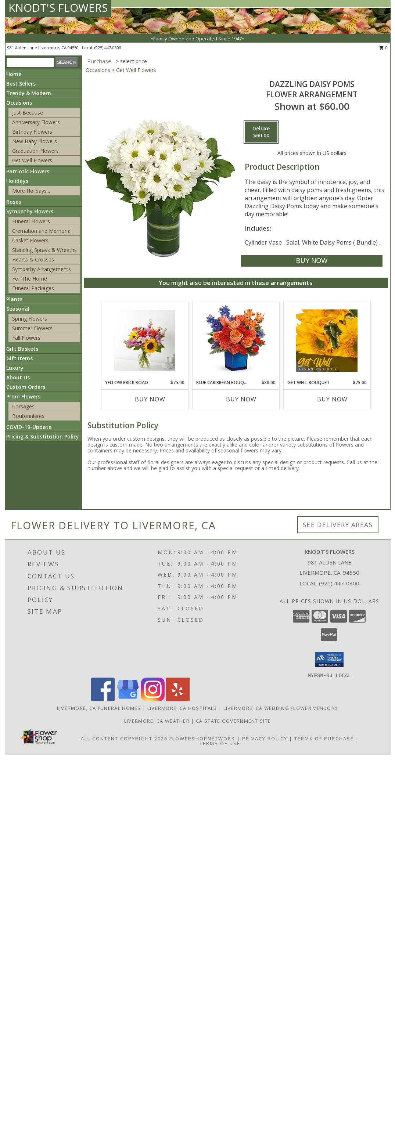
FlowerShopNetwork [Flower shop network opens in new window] (202, 738)
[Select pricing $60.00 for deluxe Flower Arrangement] (261, 132)
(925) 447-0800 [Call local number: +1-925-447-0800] (107, 47)
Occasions (19, 102)
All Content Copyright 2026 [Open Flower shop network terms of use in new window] (124, 738)
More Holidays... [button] (31, 190)
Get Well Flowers (32, 160)
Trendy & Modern (28, 93)
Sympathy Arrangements (41, 269)
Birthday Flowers (32, 131)
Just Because (27, 112)
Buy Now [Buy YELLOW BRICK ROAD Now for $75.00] (150, 399)
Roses (13, 201)
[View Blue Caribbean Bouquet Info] (235, 340)
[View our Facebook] (103, 699)
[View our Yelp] (178, 699)
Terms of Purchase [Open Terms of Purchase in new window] (324, 738)
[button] (329, 659)
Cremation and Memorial (42, 230)
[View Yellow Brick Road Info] (144, 340)
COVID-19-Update (28, 426)
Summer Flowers (32, 328)
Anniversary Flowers (36, 122)
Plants (14, 299)
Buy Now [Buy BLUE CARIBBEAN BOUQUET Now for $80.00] (241, 399)
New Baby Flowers (34, 141)
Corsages (23, 406)
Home (13, 74)
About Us (18, 377)
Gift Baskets (22, 348)
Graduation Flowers (35, 150)
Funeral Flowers (31, 221)
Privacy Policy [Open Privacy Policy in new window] (264, 738)
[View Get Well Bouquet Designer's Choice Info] (327, 340)
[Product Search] (30, 62)
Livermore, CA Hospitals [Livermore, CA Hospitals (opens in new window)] (182, 708)
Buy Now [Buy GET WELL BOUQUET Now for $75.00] (332, 399)
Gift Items (19, 358)
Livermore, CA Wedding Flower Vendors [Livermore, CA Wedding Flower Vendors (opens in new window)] (280, 708)
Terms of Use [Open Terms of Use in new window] (220, 743)
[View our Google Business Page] (128, 699)
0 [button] (383, 47)
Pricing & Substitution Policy (42, 436)
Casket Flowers (30, 240)
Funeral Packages (33, 288)
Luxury (15, 367)
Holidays (17, 180)
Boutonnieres (28, 415)
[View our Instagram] (153, 699)
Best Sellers (21, 83)
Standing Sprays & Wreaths (44, 249)
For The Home (29, 278)
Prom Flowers (23, 396)
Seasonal (17, 308)
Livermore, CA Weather (157, 721)
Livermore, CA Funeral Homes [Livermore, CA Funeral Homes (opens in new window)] (99, 708)
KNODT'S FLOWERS (58, 7)
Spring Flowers (29, 318)
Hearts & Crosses (33, 259)
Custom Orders (25, 386)
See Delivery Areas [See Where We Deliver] (338, 524)
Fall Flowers (26, 337)
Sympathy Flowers (29, 211)
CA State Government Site (233, 721)
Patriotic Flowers (27, 171)
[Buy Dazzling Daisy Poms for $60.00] (312, 261)
